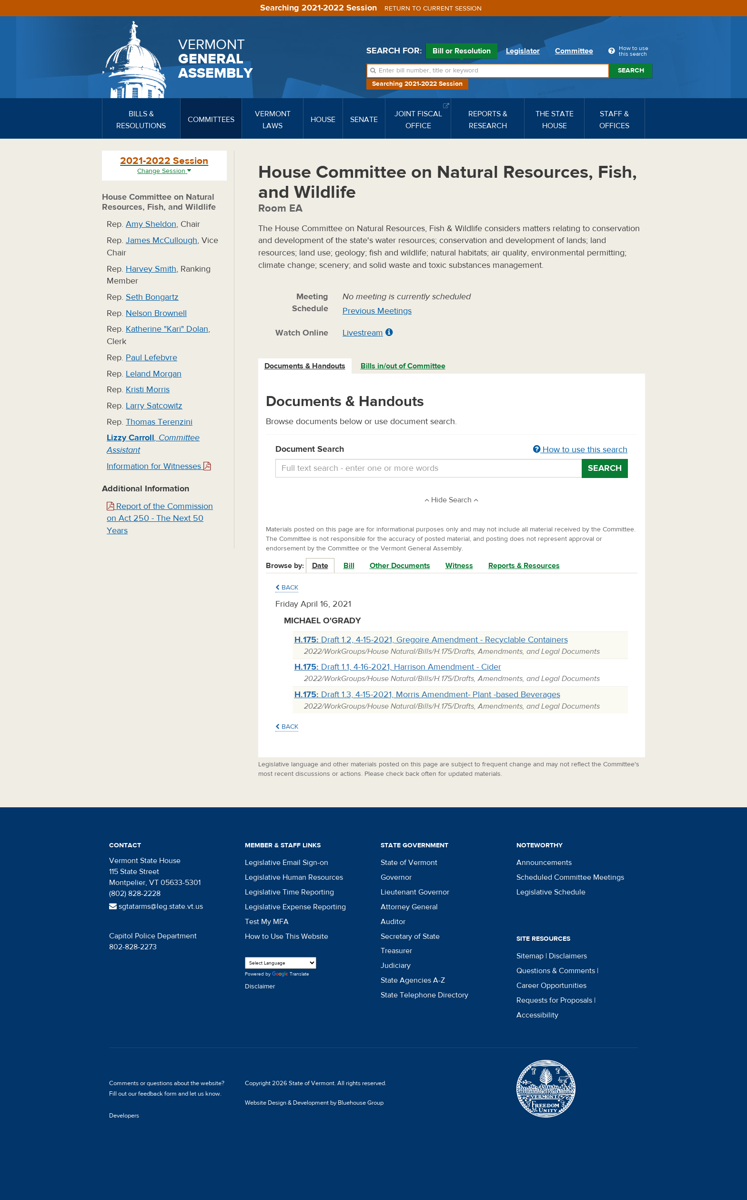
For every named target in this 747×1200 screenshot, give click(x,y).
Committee (574, 51)
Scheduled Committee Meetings (570, 877)
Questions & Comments (555, 971)
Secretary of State (410, 936)
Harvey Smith (151, 269)
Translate (290, 974)
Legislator (523, 51)
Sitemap (530, 956)
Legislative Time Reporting (289, 892)
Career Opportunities (551, 985)
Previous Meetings (377, 310)
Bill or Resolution (462, 52)
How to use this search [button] (580, 449)
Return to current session (433, 8)
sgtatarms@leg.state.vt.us (156, 906)
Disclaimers (568, 956)
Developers (124, 1115)
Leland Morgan (154, 373)
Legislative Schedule (550, 892)
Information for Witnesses (159, 466)
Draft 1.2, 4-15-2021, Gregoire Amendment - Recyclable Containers (431, 639)
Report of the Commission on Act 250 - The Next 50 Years (160, 518)
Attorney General (409, 907)
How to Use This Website (286, 936)
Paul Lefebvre (151, 357)
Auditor (393, 921)
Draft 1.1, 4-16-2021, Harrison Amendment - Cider (397, 666)
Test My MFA (267, 921)
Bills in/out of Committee (403, 366)
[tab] (305, 366)
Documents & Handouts (304, 366)
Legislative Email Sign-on (286, 862)
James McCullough (161, 240)
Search (631, 70)
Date (320, 565)
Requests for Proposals (554, 1000)
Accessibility (537, 1015)
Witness (459, 565)
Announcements (544, 862)
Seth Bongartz (152, 297)
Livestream (363, 332)
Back (286, 587)
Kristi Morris (148, 389)
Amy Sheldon (151, 224)
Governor (396, 877)
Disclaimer (260, 986)
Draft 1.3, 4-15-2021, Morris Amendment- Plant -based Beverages (427, 694)
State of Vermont (409, 862)
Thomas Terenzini (159, 422)
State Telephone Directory (424, 995)
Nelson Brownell (156, 313)
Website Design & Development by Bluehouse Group (314, 1103)
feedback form (157, 1094)
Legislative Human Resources (294, 877)
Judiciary (396, 965)
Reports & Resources (524, 565)
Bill (348, 565)
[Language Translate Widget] (280, 963)
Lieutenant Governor (415, 892)
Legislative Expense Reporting (295, 907)
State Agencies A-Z (413, 980)
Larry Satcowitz (154, 405)
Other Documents (400, 565)
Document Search (451, 450)
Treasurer (396, 951)
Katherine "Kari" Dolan (167, 329)
